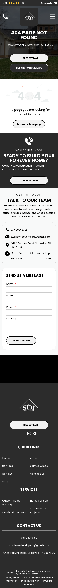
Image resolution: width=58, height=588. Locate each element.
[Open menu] (52, 16)
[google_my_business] (35, 434)
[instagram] (29, 434)
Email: (9, 295)
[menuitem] (15, 458)
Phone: (10, 307)
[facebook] (23, 434)
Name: (10, 284)
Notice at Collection (29, 580)
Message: (12, 318)
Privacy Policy (12, 577)
